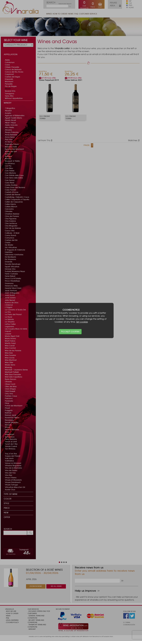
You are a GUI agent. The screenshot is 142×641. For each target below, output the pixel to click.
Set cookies (82, 322)
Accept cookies (70, 331)
